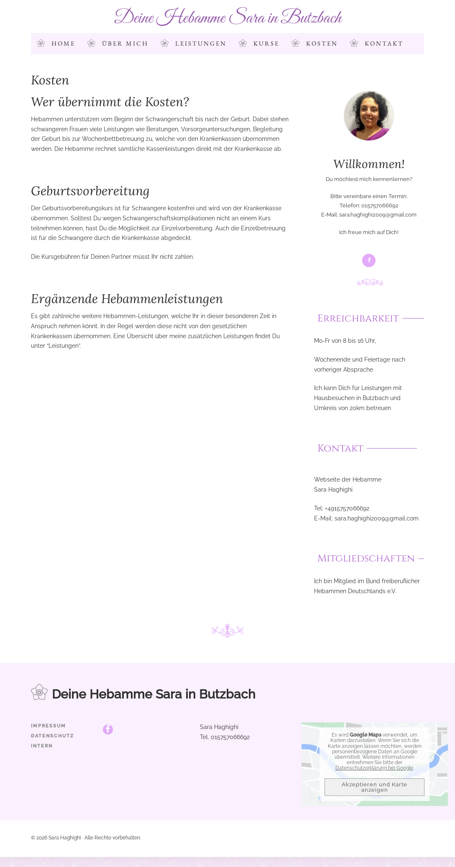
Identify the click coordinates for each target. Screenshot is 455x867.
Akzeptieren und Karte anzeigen (374, 787)
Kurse (266, 43)
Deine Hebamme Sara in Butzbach (227, 18)
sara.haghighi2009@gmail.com (378, 215)
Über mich (125, 43)
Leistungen (201, 43)
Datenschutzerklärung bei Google (374, 768)
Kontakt (384, 43)
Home (63, 43)
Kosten (322, 43)
